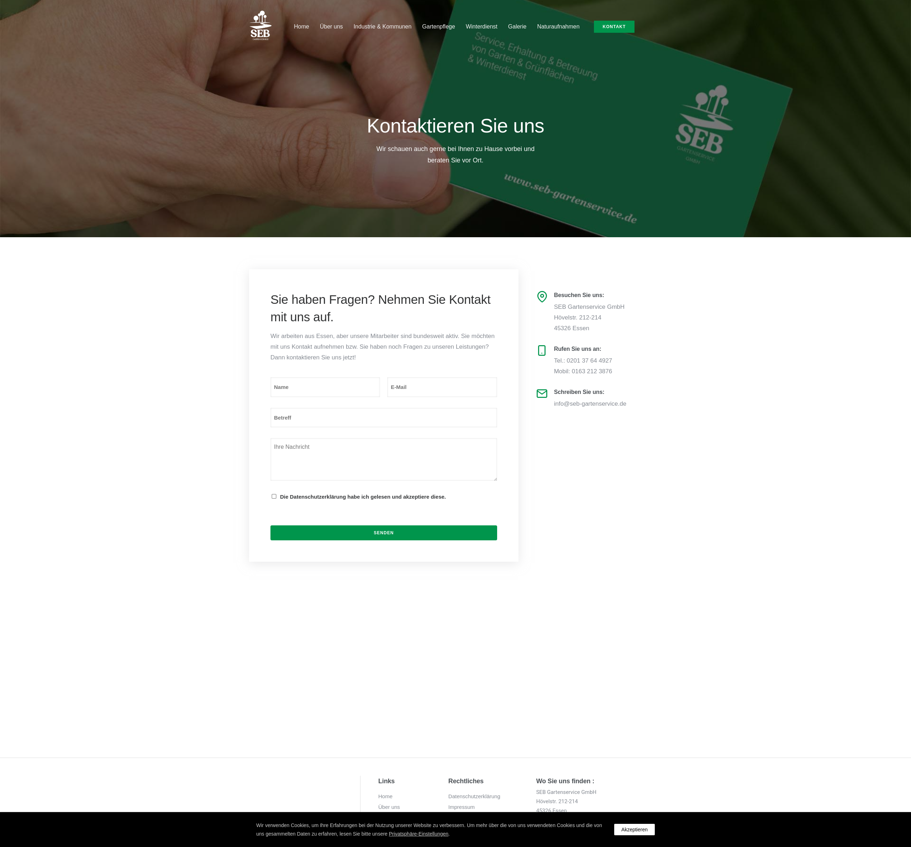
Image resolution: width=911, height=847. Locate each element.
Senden (384, 532)
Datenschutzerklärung (474, 796)
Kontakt (614, 26)
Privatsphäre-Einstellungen (418, 834)
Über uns (331, 27)
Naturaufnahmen (558, 27)
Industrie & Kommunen (383, 27)
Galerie (517, 27)
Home (301, 27)
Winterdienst (481, 27)
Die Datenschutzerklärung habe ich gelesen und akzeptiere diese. (363, 497)
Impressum (461, 807)
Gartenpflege (438, 27)
